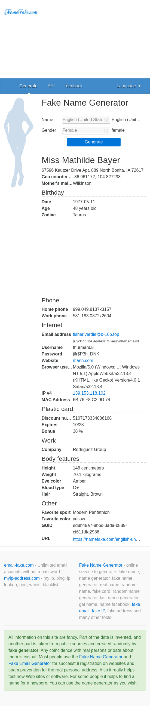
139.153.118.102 (89, 393)
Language (129, 86)
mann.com (83, 360)
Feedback (72, 86)
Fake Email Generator (29, 663)
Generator (29, 86)
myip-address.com (22, 578)
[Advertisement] (94, 38)
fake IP (98, 611)
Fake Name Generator (101, 565)
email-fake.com (19, 565)
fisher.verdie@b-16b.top (96, 334)
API (51, 86)
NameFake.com (21, 12)
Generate (94, 142)
